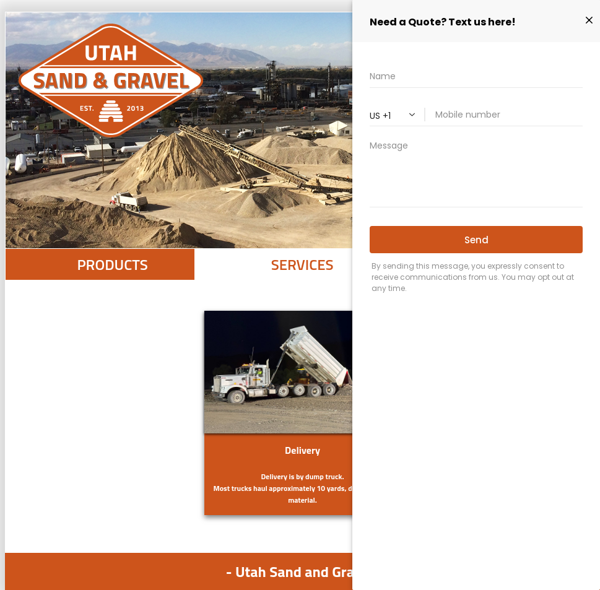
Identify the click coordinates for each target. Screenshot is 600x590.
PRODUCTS (112, 264)
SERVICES (302, 264)
